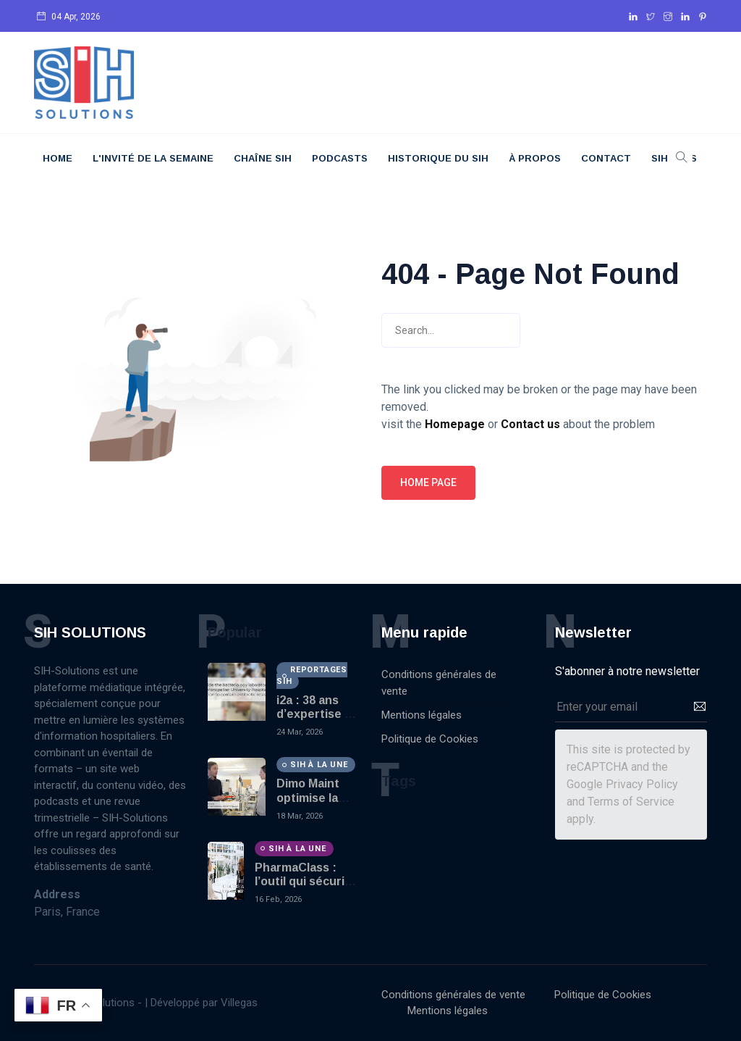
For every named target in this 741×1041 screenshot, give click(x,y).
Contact (606, 158)
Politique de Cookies (429, 738)
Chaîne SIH (263, 158)
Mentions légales (421, 715)
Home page (428, 482)
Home (57, 158)
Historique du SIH (438, 158)
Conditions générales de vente (438, 683)
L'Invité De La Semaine (153, 158)
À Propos (535, 158)
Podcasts (340, 158)
